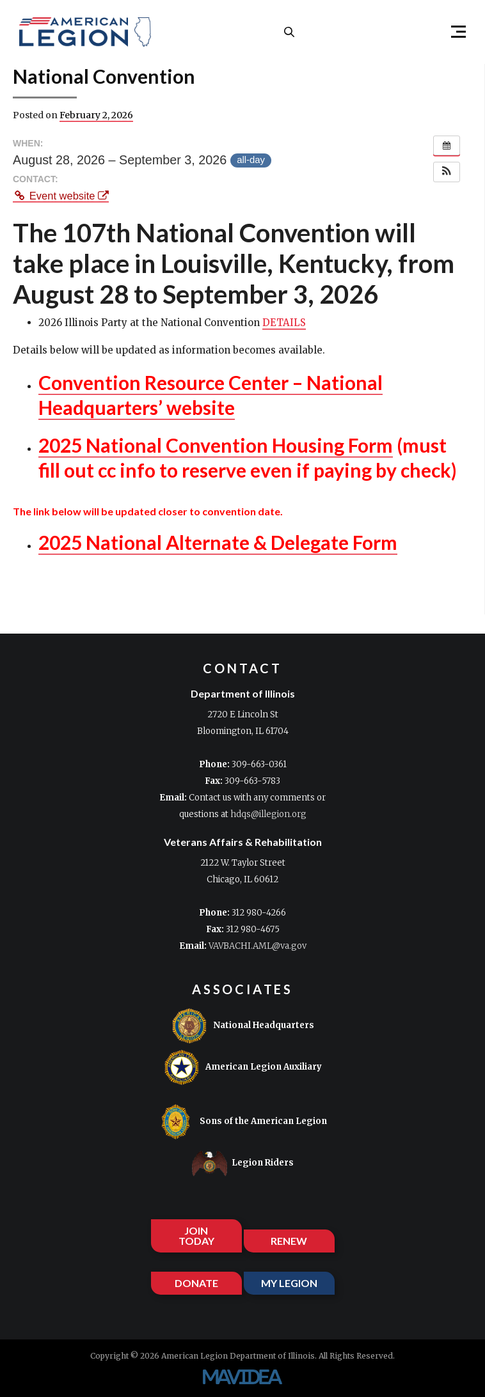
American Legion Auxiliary (243, 1067)
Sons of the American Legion (242, 1121)
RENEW (289, 1241)
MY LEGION (289, 1283)
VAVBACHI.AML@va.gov (257, 945)
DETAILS (284, 322)
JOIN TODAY (196, 1235)
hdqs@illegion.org (268, 814)
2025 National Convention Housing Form (215, 445)
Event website (61, 195)
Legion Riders (243, 1163)
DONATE (196, 1283)
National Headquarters (242, 1025)
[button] (453, 32)
